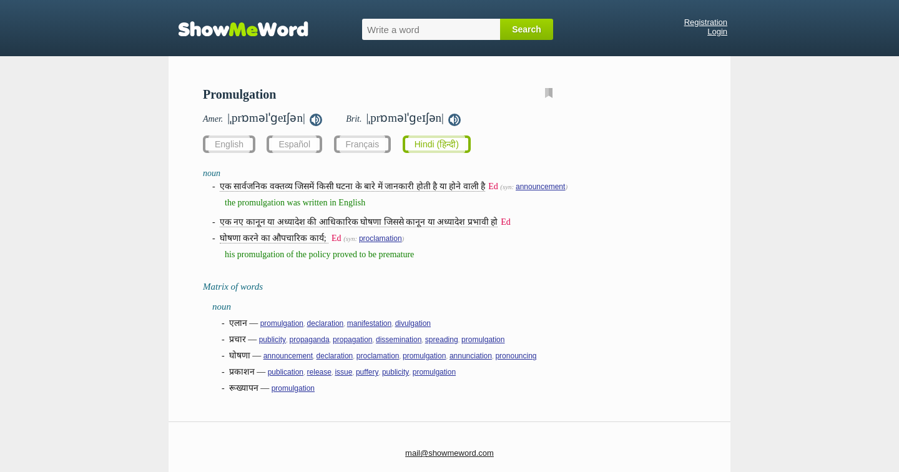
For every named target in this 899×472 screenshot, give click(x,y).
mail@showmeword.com (449, 453)
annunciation (471, 356)
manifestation (369, 323)
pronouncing (515, 356)
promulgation (281, 323)
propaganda (310, 339)
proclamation (380, 238)
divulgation (413, 323)
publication (285, 372)
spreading (441, 339)
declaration (325, 323)
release (319, 372)
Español (294, 144)
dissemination (398, 339)
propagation (352, 339)
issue (343, 372)
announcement (540, 186)
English (229, 144)
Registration (705, 22)
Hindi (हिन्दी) (437, 144)
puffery (367, 372)
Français (363, 144)
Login (717, 31)
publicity (272, 339)
